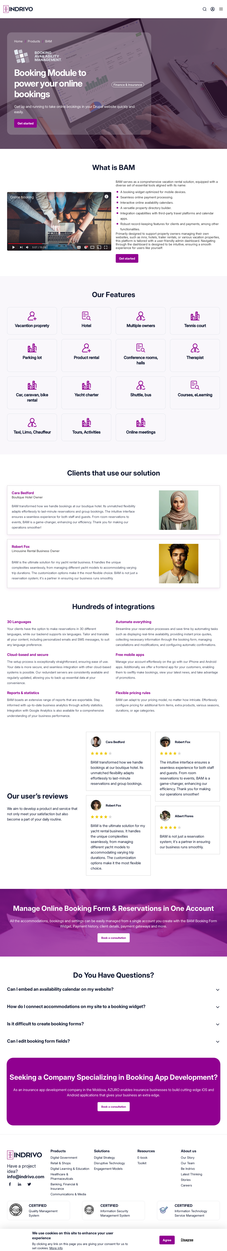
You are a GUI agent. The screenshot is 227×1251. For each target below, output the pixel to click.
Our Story (187, 1157)
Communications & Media (68, 1194)
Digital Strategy (104, 1157)
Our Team (188, 1163)
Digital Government (64, 1157)
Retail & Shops (61, 1163)
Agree (167, 1240)
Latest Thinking (191, 1174)
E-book (142, 1157)
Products (34, 41)
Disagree (187, 1240)
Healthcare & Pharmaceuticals (62, 1176)
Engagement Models (108, 1168)
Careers (186, 1185)
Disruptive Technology (109, 1163)
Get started (25, 123)
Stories (186, 1180)
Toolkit (141, 1163)
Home (18, 41)
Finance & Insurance (128, 85)
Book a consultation (113, 937)
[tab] (113, 992)
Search (204, 9)
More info (56, 1248)
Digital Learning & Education (70, 1168)
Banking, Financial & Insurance (64, 1186)
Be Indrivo (188, 1168)
